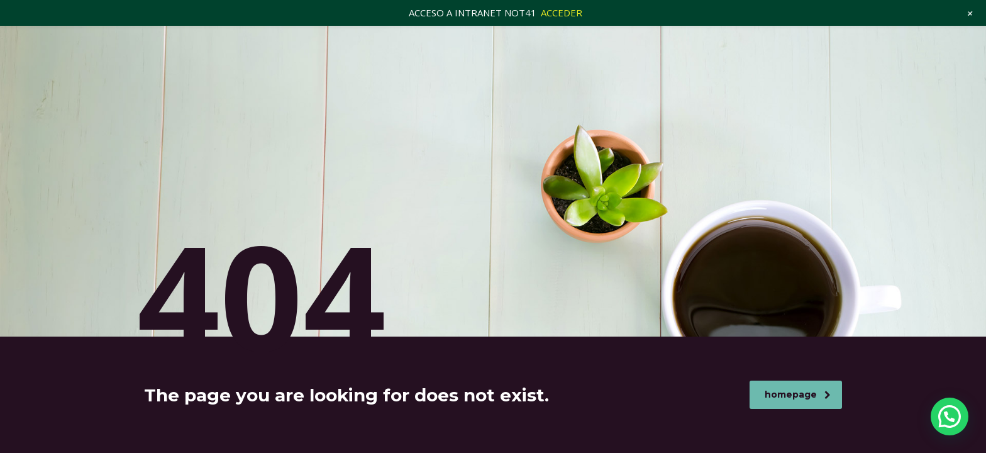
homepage (798, 394)
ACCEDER (561, 12)
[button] (949, 416)
